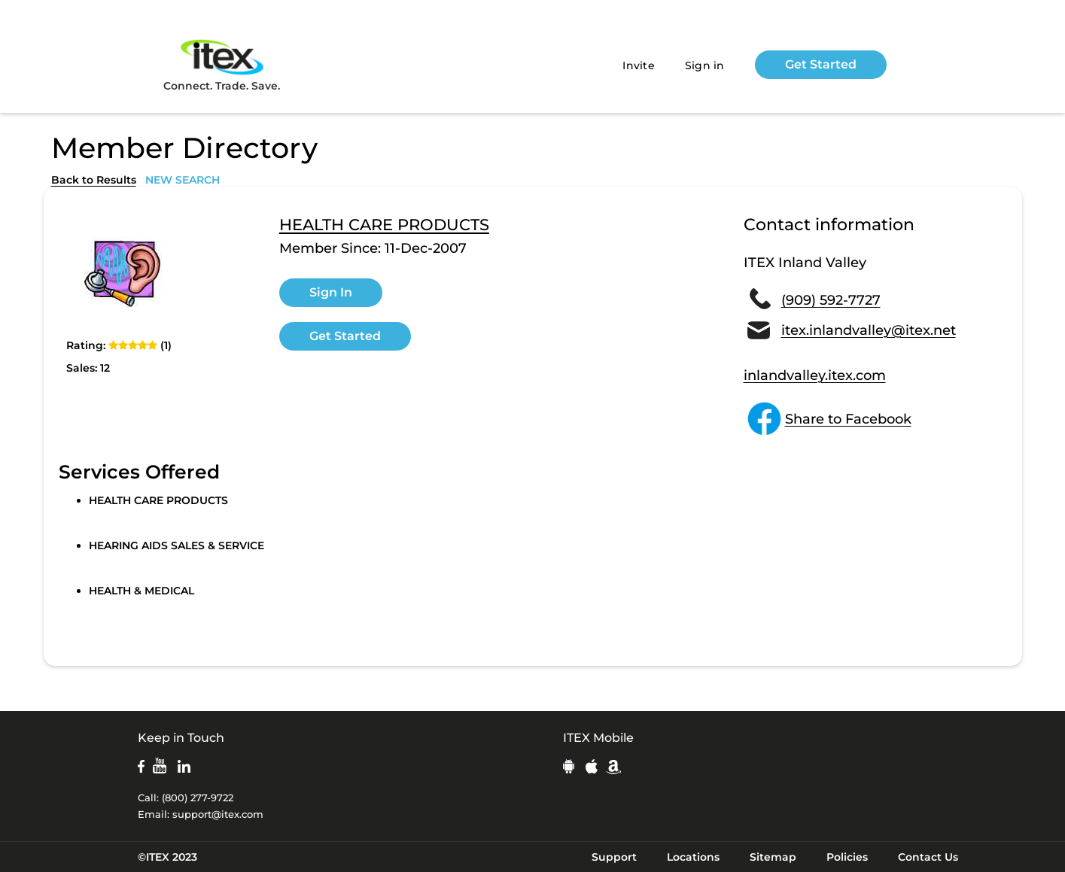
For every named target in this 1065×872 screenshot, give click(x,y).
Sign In (330, 292)
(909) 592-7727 (831, 300)
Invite (638, 65)
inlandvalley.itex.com (815, 375)
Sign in (705, 65)
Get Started (821, 64)
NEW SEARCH (182, 180)
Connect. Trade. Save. (221, 64)
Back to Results (93, 180)
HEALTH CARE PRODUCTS (384, 224)
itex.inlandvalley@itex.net (868, 330)
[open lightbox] (122, 273)
